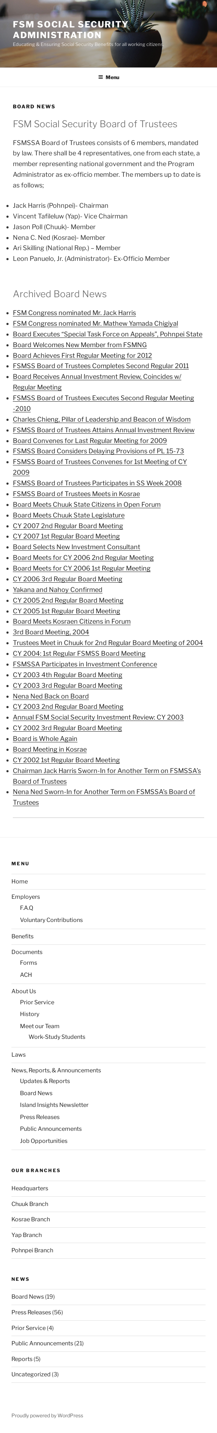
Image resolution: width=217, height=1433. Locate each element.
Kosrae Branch (30, 1219)
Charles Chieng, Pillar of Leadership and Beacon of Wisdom (102, 419)
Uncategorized (31, 1374)
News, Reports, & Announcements (56, 1070)
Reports (21, 1359)
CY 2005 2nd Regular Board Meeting (68, 600)
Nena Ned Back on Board (51, 696)
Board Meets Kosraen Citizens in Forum (72, 621)
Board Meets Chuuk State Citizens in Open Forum (87, 504)
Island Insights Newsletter (54, 1105)
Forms (28, 962)
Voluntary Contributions (51, 920)
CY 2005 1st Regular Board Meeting (66, 611)
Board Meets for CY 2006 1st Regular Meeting (82, 568)
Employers (25, 896)
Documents (26, 952)
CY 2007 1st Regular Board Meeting (66, 536)
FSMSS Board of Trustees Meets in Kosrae (76, 494)
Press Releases (40, 1117)
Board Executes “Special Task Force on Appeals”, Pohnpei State (107, 334)
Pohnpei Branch (32, 1250)
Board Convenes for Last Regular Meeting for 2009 (90, 440)
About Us (23, 991)
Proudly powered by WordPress (47, 1415)
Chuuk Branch (29, 1204)
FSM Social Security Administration (70, 29)
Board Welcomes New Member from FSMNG (80, 345)
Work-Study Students (57, 1036)
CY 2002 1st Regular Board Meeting (66, 760)
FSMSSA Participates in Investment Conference (85, 664)
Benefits (22, 936)
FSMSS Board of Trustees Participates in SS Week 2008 (97, 483)
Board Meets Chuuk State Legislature (69, 515)
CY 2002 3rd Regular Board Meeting (67, 728)
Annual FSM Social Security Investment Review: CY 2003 (98, 717)
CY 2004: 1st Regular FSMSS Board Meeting (79, 653)
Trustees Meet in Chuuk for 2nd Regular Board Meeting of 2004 (108, 642)
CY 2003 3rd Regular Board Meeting (67, 685)
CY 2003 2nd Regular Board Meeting (68, 706)
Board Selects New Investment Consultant (76, 547)
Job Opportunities (43, 1141)
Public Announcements (51, 1128)
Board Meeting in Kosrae (50, 749)
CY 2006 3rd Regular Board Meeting (67, 579)
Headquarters (29, 1188)
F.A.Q (26, 907)
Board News (36, 1093)
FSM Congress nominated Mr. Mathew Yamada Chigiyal (95, 323)
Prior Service (37, 1002)
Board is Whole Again (45, 738)
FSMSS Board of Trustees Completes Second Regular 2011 (101, 366)
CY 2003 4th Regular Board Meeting (67, 675)
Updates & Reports (45, 1081)
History (29, 1014)
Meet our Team (40, 1026)
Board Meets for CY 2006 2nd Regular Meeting (83, 557)
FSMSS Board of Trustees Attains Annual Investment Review (104, 430)
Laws (18, 1054)
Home (19, 881)
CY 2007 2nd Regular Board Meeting (68, 526)
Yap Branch (26, 1235)
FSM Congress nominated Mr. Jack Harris (74, 312)
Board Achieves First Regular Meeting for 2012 (82, 355)
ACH (26, 974)
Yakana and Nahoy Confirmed (57, 589)
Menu (108, 77)
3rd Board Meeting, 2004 (51, 632)
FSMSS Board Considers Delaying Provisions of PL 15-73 (98, 451)
